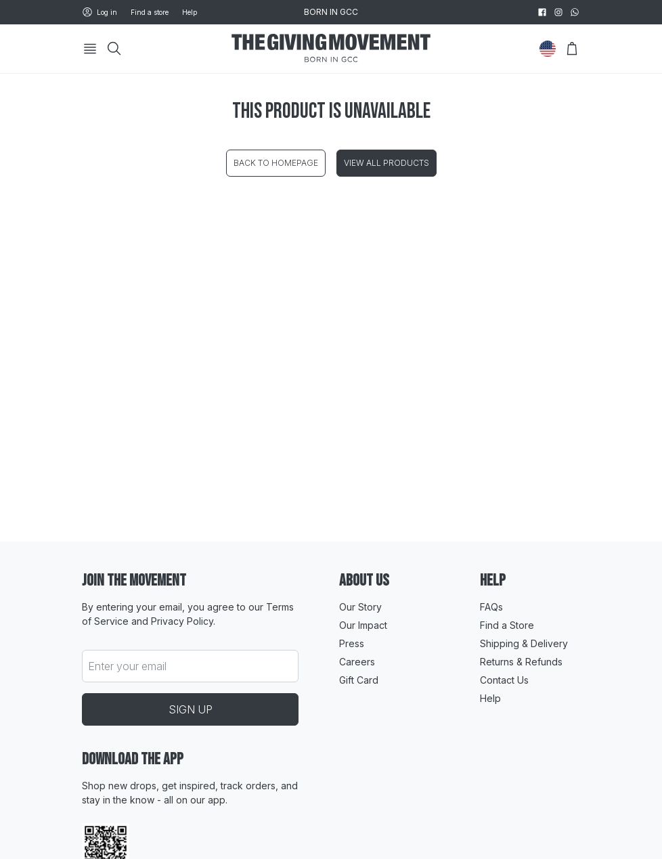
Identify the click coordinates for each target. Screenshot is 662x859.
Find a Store (507, 625)
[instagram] (558, 12)
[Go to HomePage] (331, 49)
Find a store (150, 12)
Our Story (360, 607)
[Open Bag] (572, 49)
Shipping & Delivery (524, 643)
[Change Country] (547, 49)
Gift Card (358, 680)
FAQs (491, 607)
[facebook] (542, 12)
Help (189, 12)
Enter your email (127, 666)
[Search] (114, 49)
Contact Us (504, 680)
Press (351, 643)
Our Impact (363, 625)
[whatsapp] (574, 12)
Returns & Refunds (521, 661)
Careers (357, 661)
